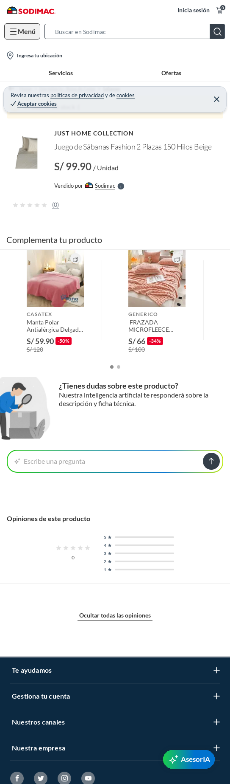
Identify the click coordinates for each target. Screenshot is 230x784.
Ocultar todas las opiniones (115, 615)
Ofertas (171, 72)
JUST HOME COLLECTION (94, 133)
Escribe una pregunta (49, 461)
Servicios (61, 72)
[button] (137, 31)
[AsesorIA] (189, 759)
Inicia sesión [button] (193, 10)
